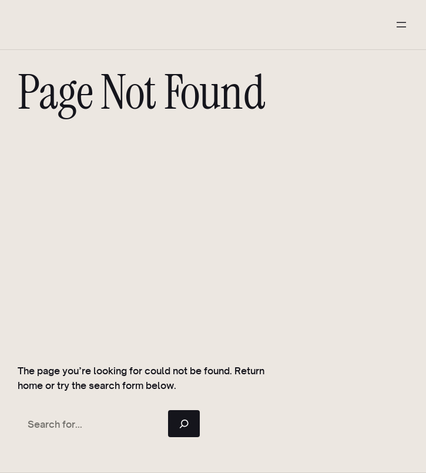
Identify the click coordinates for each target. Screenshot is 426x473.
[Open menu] (401, 25)
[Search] (184, 423)
